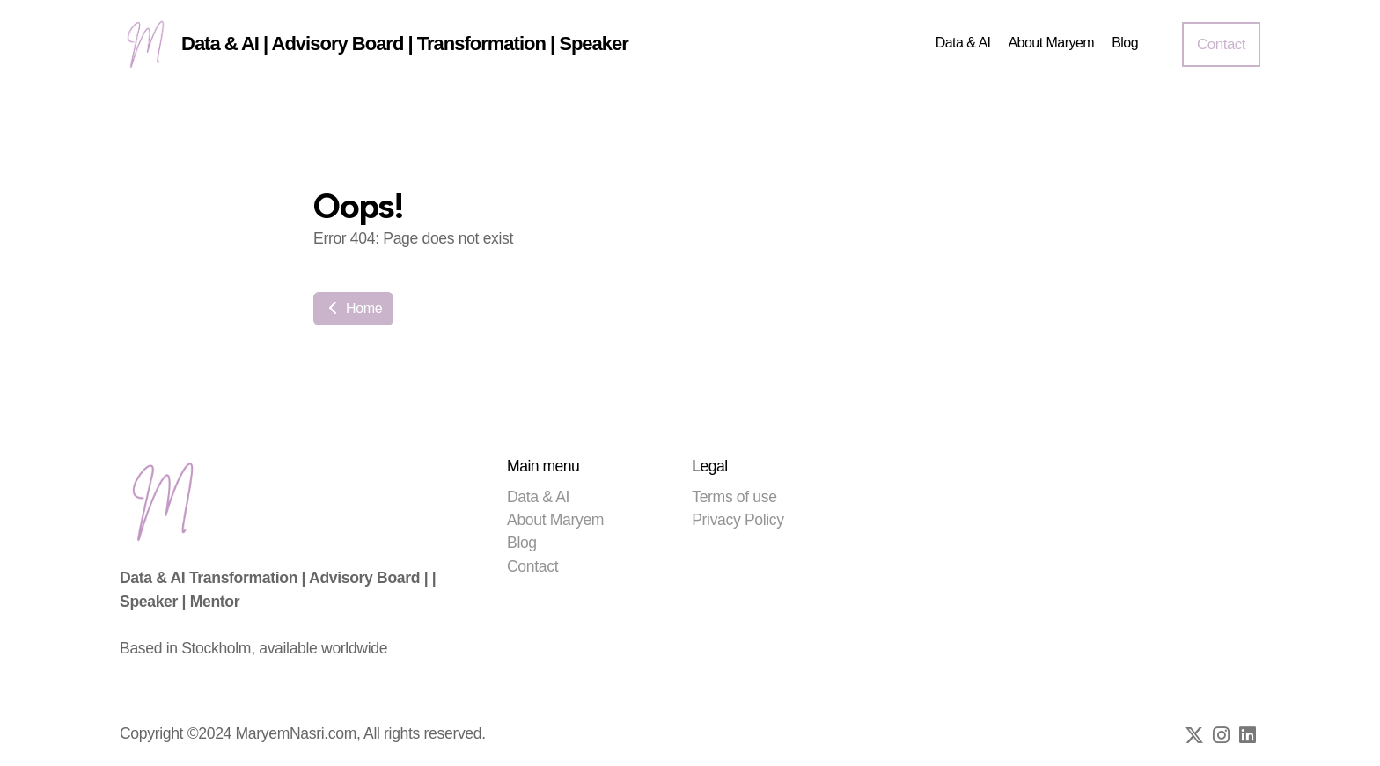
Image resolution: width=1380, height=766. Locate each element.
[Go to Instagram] (1221, 735)
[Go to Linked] (1247, 735)
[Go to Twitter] (1194, 735)
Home (353, 308)
